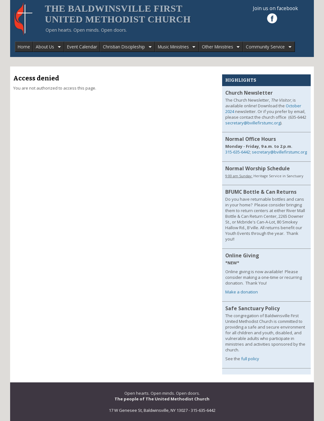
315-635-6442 (237, 152)
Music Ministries (175, 47)
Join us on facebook (275, 8)
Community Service (267, 47)
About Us (47, 47)
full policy (250, 358)
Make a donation (241, 292)
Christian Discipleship (126, 47)
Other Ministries (219, 47)
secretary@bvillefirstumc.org (252, 123)
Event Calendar (82, 47)
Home (24, 47)
